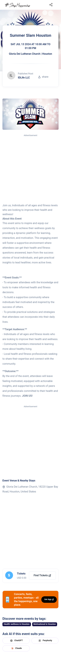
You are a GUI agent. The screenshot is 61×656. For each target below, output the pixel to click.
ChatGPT (16, 641)
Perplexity (45, 641)
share (43, 76)
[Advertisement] (30, 169)
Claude (16, 648)
